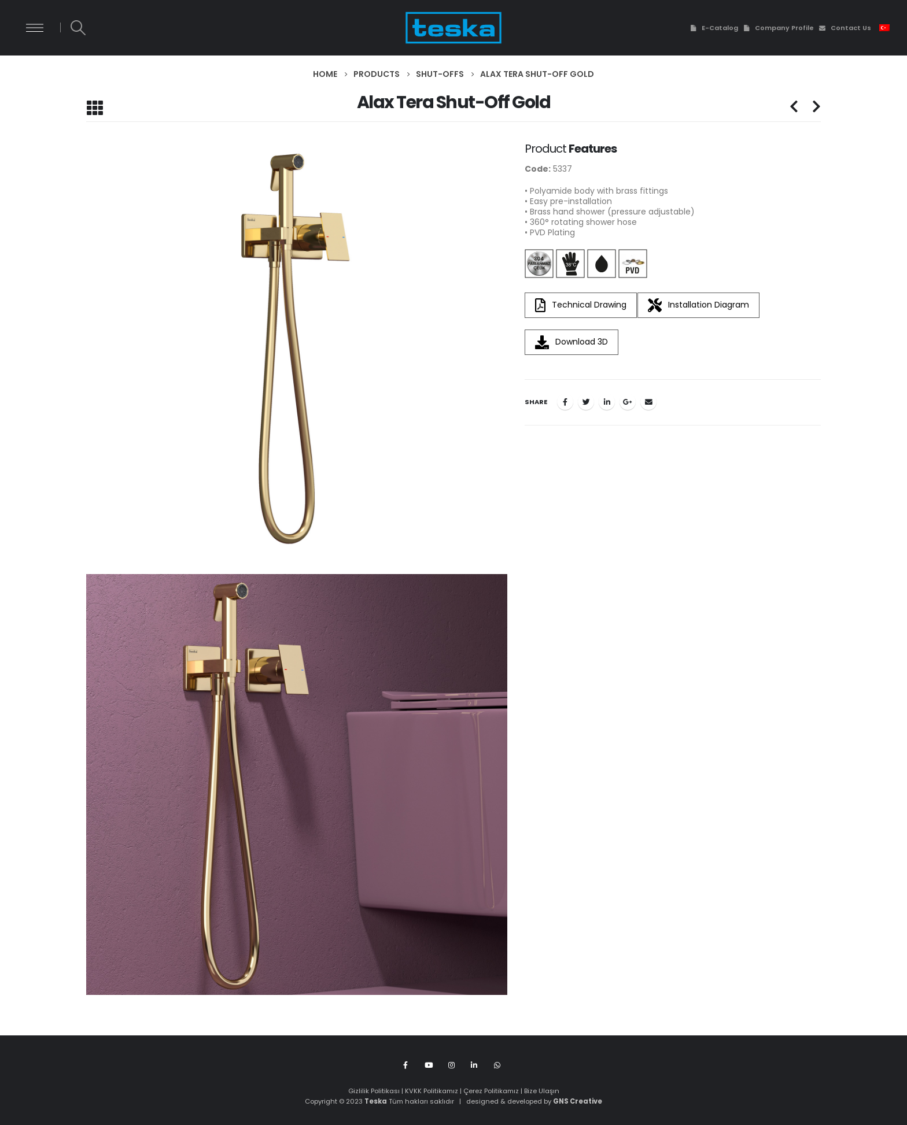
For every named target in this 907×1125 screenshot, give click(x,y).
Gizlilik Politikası (374, 1091)
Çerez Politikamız (491, 1091)
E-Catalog (713, 27)
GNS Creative (577, 1101)
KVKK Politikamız (431, 1091)
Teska (375, 1101)
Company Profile (778, 27)
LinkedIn (607, 402)
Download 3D (571, 342)
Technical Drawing (580, 305)
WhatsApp (497, 1064)
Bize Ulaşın (541, 1091)
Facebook (565, 402)
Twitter (586, 402)
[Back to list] (94, 108)
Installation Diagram (698, 305)
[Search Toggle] (78, 27)
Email (648, 402)
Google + (628, 402)
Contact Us (844, 27)
